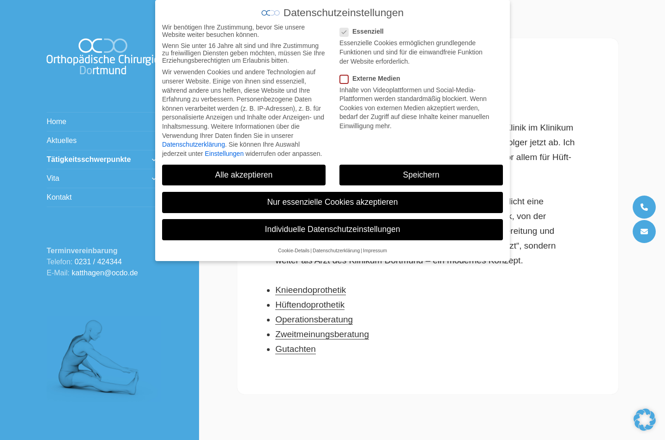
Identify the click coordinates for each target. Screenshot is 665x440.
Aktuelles (62, 140)
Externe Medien (372, 72)
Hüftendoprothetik (310, 304)
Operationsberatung (314, 319)
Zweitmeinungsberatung (322, 334)
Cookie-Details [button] (293, 244)
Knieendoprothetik (310, 290)
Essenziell (364, 25)
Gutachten (295, 349)
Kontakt (59, 197)
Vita (53, 178)
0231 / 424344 (98, 262)
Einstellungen (224, 147)
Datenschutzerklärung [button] (336, 244)
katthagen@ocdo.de (105, 273)
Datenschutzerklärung (193, 138)
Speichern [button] (421, 168)
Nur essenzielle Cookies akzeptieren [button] (332, 195)
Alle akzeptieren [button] (244, 168)
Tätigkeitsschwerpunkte (89, 159)
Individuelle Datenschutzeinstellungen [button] (332, 222)
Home (56, 121)
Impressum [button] (375, 244)
